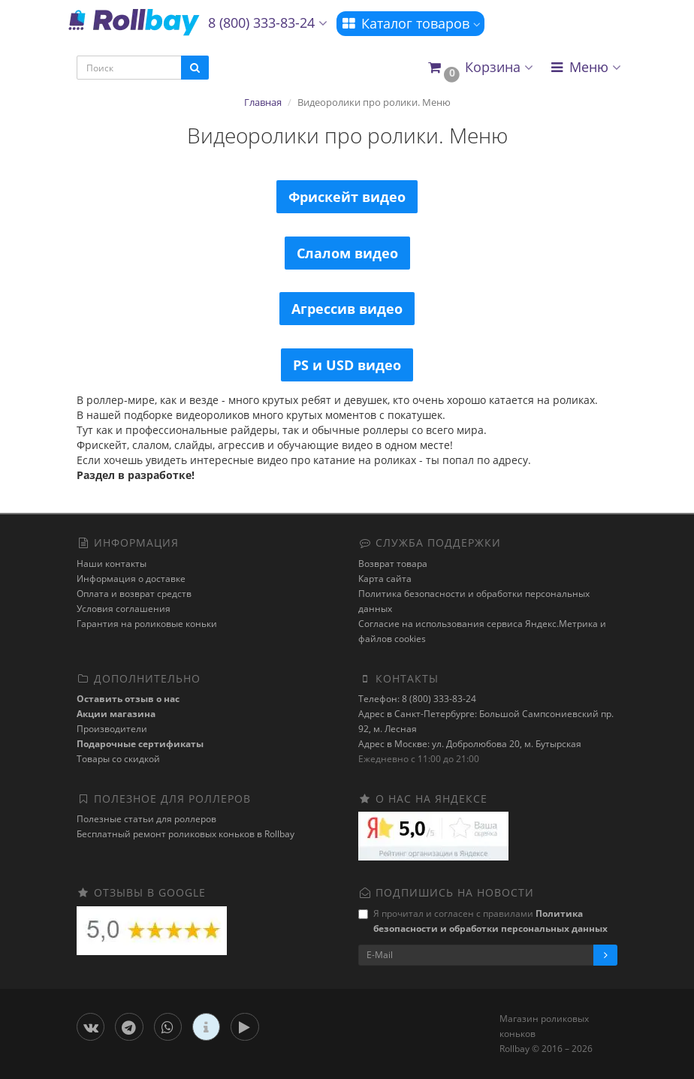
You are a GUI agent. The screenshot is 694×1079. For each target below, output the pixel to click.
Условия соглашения (123, 608)
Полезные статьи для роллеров (146, 818)
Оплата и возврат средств (134, 593)
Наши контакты (111, 563)
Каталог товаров (410, 23)
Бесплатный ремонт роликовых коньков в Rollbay (185, 833)
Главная (263, 102)
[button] (479, 68)
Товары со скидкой (118, 758)
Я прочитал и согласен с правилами (483, 921)
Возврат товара (392, 563)
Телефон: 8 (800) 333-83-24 (417, 698)
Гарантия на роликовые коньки (147, 623)
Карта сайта (385, 578)
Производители (112, 728)
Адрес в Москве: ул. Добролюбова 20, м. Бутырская (469, 743)
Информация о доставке (131, 578)
